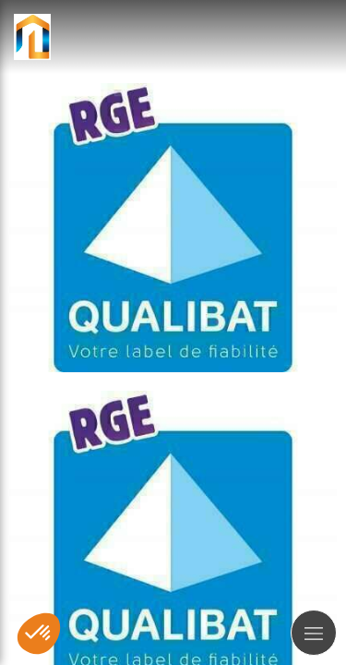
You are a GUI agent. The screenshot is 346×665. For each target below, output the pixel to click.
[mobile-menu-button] (314, 633)
